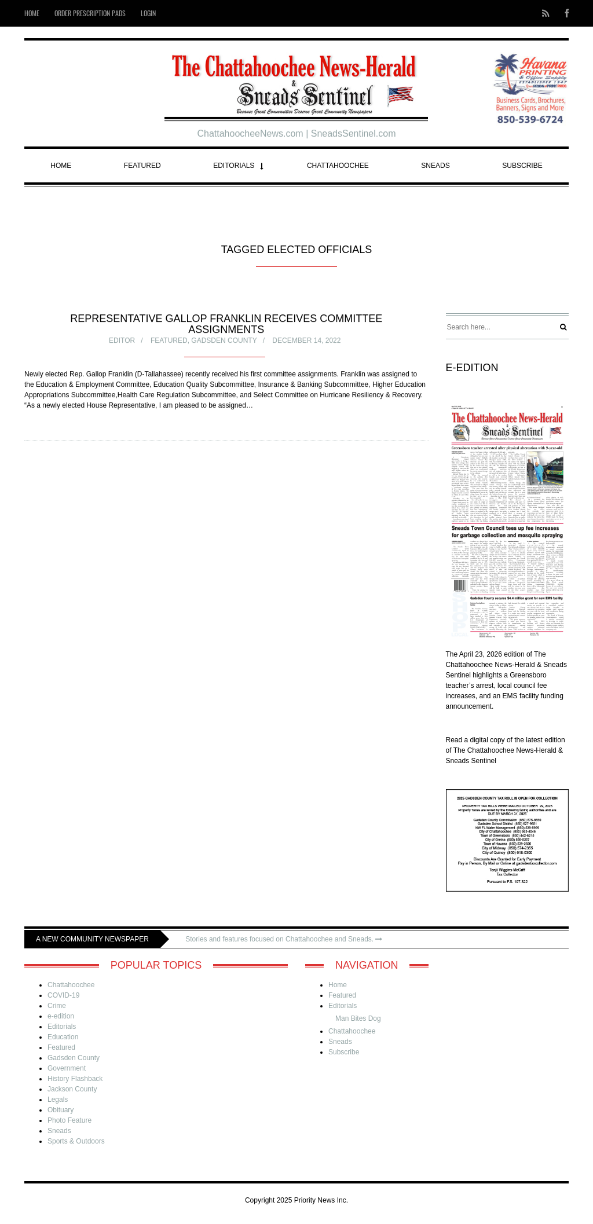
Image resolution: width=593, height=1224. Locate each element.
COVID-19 (63, 995)
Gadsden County (224, 341)
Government (66, 1068)
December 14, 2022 (306, 341)
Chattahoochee (338, 166)
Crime (56, 1006)
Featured (142, 166)
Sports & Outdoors (76, 1141)
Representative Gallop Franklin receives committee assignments (226, 324)
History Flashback (75, 1079)
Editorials (233, 166)
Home (60, 166)
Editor (122, 341)
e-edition (60, 1016)
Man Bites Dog (358, 1018)
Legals (57, 1099)
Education (62, 1037)
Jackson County (72, 1089)
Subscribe (522, 166)
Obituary (60, 1110)
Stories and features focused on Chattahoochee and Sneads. (283, 939)
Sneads (435, 166)
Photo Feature (69, 1120)
